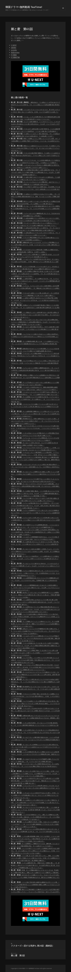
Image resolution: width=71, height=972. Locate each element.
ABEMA (13, 48)
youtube (14, 50)
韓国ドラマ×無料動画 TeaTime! (23, 7)
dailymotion (15, 52)
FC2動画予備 (15, 57)
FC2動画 (14, 55)
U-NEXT (14, 45)
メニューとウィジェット (63, 10)
